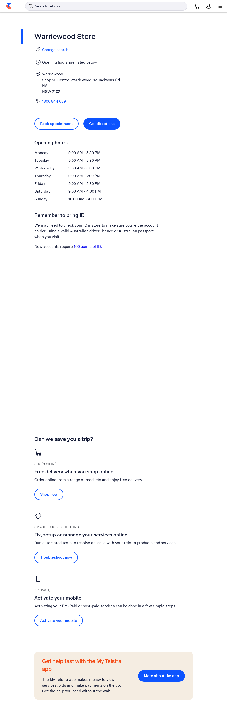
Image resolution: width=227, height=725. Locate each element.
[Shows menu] (220, 6)
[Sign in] (208, 6)
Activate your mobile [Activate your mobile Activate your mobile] (58, 620)
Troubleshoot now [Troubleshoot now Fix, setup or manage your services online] (56, 557)
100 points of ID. (88, 246)
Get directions (102, 123)
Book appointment (56, 123)
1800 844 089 (54, 101)
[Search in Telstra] (106, 6)
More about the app (161, 675)
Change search (51, 49)
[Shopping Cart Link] (197, 6)
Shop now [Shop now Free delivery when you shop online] (49, 494)
